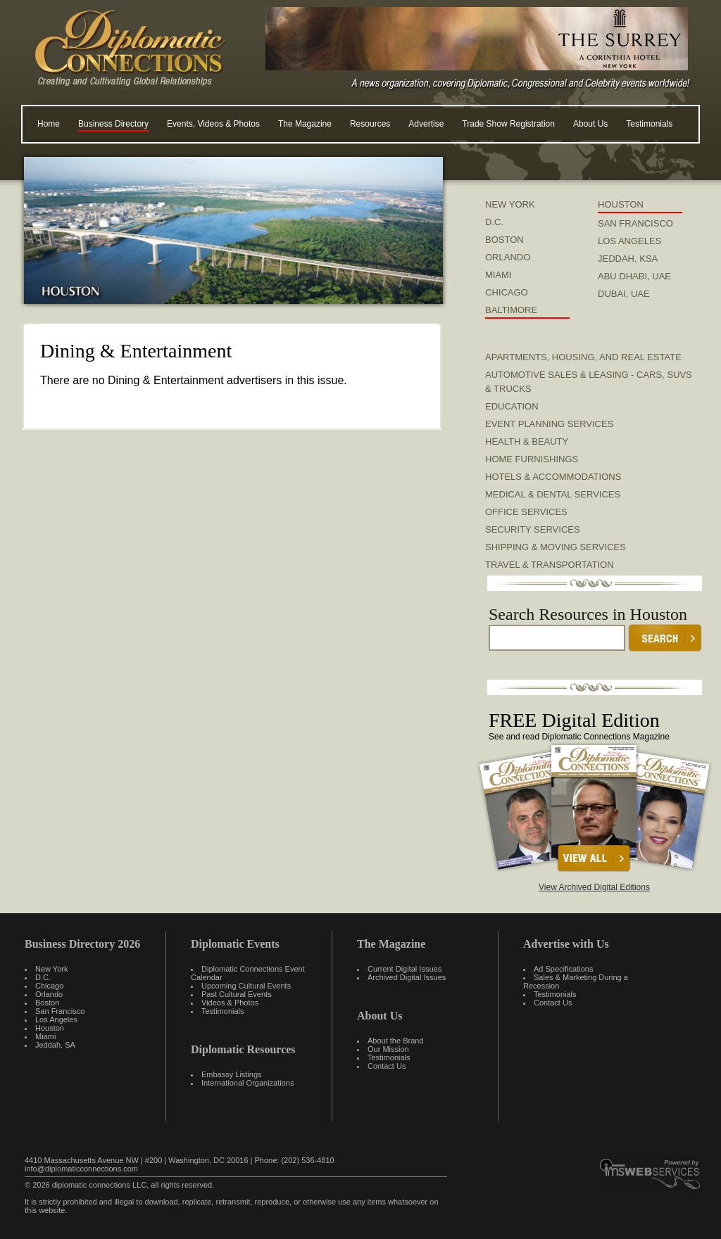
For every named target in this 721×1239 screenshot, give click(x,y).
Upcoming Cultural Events (246, 985)
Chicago (49, 985)
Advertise (426, 124)
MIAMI (498, 274)
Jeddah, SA (55, 1045)
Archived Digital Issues (407, 977)
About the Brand (396, 1040)
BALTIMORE (511, 310)
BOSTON (504, 239)
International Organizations (247, 1083)
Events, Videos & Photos (213, 124)
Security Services (532, 529)
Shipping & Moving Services (555, 547)
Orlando (49, 994)
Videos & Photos (229, 1002)
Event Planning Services (549, 424)
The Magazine (305, 124)
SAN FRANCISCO (635, 223)
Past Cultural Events (236, 994)
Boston (47, 1002)
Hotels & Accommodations (553, 476)
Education (512, 406)
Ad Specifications (563, 969)
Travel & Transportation (549, 564)
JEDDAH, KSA (628, 258)
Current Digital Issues (404, 969)
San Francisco (59, 1011)
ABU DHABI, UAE (634, 276)
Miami (45, 1036)
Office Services (526, 512)
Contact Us (387, 1066)
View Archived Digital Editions (594, 887)
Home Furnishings (531, 459)
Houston (49, 1028)
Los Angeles (56, 1019)
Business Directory (113, 124)
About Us (590, 124)
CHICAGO (506, 292)
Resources (370, 124)
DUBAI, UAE (624, 293)
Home (48, 124)
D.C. (494, 222)
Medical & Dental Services (552, 494)
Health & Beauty (526, 441)
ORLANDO (507, 257)
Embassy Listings (231, 1074)
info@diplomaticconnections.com (81, 1168)
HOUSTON (621, 204)
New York (51, 969)
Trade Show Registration (508, 124)
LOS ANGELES (629, 241)
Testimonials (649, 124)
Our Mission (388, 1049)
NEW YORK (510, 204)
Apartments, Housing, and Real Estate (583, 357)
